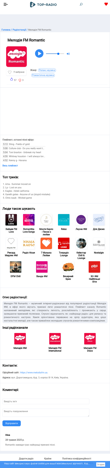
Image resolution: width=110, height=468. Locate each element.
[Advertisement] (55, 21)
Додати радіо (26, 458)
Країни (47, 458)
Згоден (100, 464)
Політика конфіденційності (76, 458)
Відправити (11, 423)
